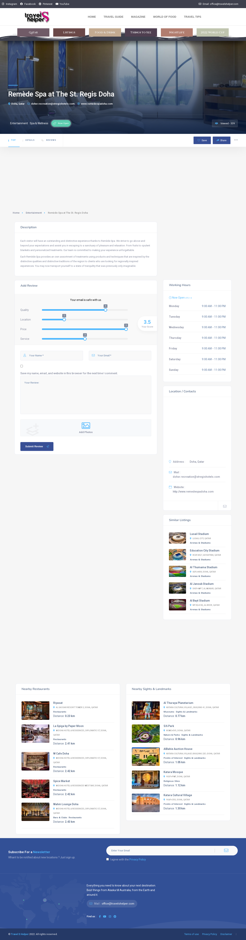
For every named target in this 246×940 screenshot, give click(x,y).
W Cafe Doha (61, 753)
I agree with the (126, 859)
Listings (69, 32)
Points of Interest (173, 758)
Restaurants (59, 711)
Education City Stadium (204, 550)
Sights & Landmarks (186, 711)
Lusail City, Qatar (200, 538)
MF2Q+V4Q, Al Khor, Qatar (205, 605)
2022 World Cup (212, 32)
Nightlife (176, 32)
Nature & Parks (172, 735)
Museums (169, 711)
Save (202, 140)
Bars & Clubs (60, 817)
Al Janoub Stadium (202, 583)
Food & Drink (105, 32)
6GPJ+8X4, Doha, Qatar (203, 572)
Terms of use (191, 934)
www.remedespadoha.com (95, 103)
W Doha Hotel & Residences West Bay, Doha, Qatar (80, 786)
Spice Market (61, 781)
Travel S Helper (20, 934)
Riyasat (58, 702)
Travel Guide (113, 16)
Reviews (48, 140)
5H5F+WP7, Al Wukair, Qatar (205, 589)
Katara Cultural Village (178, 795)
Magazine (138, 16)
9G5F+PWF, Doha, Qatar (177, 777)
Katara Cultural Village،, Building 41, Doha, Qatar (191, 707)
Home (92, 16)
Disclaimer (226, 934)
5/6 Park (169, 726)
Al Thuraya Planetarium (178, 702)
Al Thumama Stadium (203, 567)
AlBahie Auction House (178, 748)
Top (12, 140)
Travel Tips (192, 16)
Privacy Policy (137, 859)
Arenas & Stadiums (200, 542)
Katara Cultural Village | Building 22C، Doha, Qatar (192, 754)
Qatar (33, 32)
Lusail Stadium (199, 533)
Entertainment (34, 212)
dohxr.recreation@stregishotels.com (51, 103)
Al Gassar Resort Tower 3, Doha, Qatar (75, 707)
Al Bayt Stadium (200, 600)
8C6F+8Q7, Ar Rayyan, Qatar (205, 555)
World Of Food (164, 16)
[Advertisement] (122, 176)
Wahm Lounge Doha (65, 804)
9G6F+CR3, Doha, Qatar (177, 800)
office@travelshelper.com (118, 903)
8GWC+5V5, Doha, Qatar (177, 730)
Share (221, 140)
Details (28, 140)
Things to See (140, 32)
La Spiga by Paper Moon (68, 726)
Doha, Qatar (16, 103)
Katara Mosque (173, 772)
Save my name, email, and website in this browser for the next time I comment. (69, 373)
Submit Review (37, 446)
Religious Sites (172, 781)
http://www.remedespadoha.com (193, 491)
